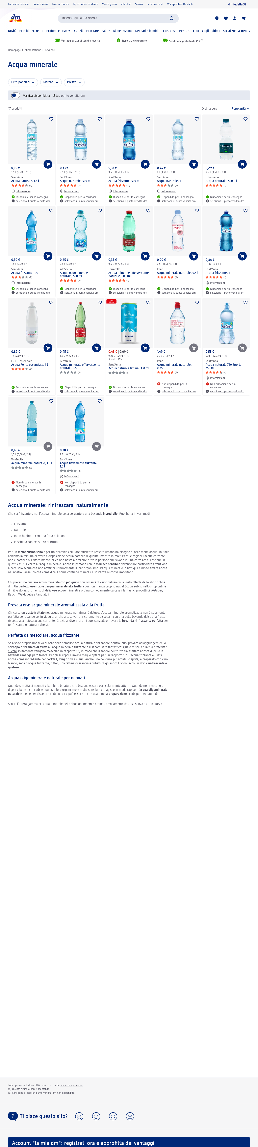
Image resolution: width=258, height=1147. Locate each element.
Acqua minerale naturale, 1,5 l (31, 463)
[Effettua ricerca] (172, 18)
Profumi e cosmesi (58, 31)
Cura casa (169, 31)
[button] (79, 1116)
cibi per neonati (141, 694)
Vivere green (109, 4)
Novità (12, 31)
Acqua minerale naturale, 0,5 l (177, 273)
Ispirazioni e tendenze (85, 4)
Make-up (37, 31)
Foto (196, 31)
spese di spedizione (71, 1085)
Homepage (14, 50)
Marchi (24, 31)
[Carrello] (243, 18)
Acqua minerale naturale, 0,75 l (174, 366)
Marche (48, 82)
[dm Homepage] (15, 18)
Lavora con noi (60, 4)
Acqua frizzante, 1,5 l (25, 273)
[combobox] (118, 18)
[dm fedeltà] (237, 4)
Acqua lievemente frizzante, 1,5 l (79, 465)
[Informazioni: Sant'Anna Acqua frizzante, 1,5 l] (20, 283)
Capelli (78, 31)
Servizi (139, 4)
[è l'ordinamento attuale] (234, 108)
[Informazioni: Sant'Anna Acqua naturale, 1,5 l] (20, 191)
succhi (12, 651)
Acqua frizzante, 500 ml (124, 181)
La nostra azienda (18, 4)
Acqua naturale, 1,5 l (25, 181)
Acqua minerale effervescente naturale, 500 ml (128, 274)
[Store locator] (216, 18)
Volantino (126, 4)
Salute (106, 31)
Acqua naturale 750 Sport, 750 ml (223, 366)
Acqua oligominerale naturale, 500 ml (74, 274)
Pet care (184, 31)
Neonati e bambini (147, 31)
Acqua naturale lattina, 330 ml (128, 368)
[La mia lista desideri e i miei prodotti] (225, 18)
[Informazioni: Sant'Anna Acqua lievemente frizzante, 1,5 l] (69, 477)
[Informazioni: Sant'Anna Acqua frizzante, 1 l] (215, 283)
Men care (92, 31)
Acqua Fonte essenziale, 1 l (29, 365)
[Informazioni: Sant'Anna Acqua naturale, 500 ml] (69, 191)
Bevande (50, 50)
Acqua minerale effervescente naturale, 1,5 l (80, 366)
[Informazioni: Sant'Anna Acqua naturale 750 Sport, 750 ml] (215, 378)
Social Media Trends (236, 31)
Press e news (40, 4)
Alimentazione (122, 31)
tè (156, 694)
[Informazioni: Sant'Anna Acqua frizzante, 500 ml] (118, 191)
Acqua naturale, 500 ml (75, 181)
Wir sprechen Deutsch (179, 4)
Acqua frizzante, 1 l (218, 273)
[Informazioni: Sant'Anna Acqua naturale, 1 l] (166, 191)
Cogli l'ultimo (211, 31)
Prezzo (71, 82)
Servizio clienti (155, 4)
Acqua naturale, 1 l (169, 181)
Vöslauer (156, 590)
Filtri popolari (20, 82)
